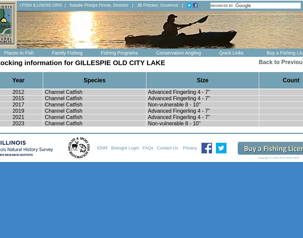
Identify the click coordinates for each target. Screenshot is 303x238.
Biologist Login (125, 147)
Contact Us (168, 147)
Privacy (190, 147)
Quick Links (231, 53)
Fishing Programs (119, 53)
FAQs (148, 147)
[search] (255, 6)
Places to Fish (19, 53)
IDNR (102, 147)
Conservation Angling (178, 53)
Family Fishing (67, 53)
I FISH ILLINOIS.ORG (40, 5)
